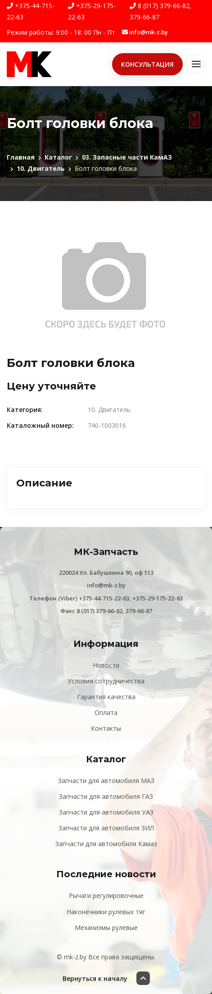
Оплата (106, 712)
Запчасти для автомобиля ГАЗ (106, 796)
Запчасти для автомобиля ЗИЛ (106, 828)
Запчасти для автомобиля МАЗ (106, 780)
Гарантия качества (106, 696)
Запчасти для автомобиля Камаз (106, 843)
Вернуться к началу (106, 978)
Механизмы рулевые (106, 927)
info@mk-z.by (145, 32)
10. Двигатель (41, 168)
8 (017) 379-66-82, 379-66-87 (160, 11)
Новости (106, 665)
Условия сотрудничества (106, 681)
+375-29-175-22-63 (92, 11)
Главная (21, 157)
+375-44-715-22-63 (30, 11)
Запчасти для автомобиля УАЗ (106, 812)
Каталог (58, 157)
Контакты (106, 728)
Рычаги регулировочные (106, 895)
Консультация (147, 64)
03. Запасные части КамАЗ (127, 157)
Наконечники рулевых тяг (106, 911)
